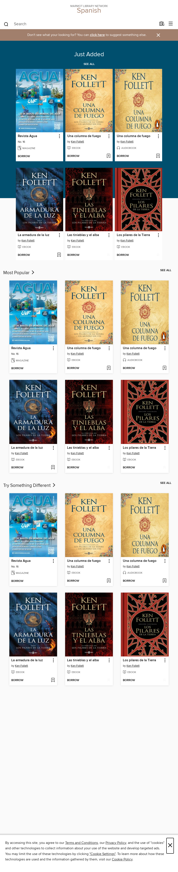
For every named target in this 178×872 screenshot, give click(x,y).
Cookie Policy (122, 859)
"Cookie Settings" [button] (102, 854)
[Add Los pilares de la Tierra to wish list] (158, 255)
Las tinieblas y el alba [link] (83, 235)
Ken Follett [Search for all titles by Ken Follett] (77, 141)
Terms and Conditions (81, 843)
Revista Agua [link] (27, 136)
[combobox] (80, 24)
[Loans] (162, 24)
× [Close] (170, 845)
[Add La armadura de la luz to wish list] (59, 255)
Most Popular (19, 273)
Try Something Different (29, 485)
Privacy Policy (115, 843)
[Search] (6, 23)
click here (97, 35)
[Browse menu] (171, 24)
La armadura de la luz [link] (33, 235)
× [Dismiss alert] (158, 35)
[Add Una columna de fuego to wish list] (108, 156)
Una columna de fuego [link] (84, 136)
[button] (59, 136)
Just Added (89, 54)
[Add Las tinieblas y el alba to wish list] (108, 255)
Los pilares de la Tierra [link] (133, 235)
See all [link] (89, 64)
